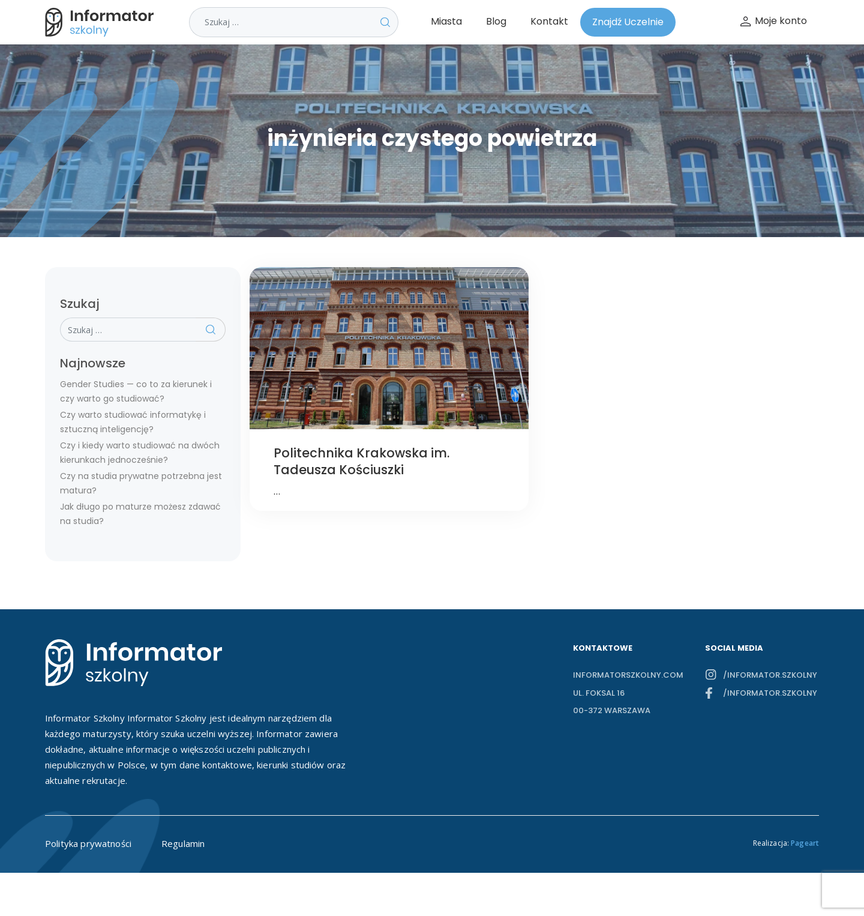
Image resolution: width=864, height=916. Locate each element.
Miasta (446, 21)
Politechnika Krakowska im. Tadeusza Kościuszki (361, 461)
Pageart (805, 843)
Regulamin (183, 843)
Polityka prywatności (88, 843)
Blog (496, 21)
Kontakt (549, 21)
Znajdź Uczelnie (628, 22)
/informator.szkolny (770, 675)
